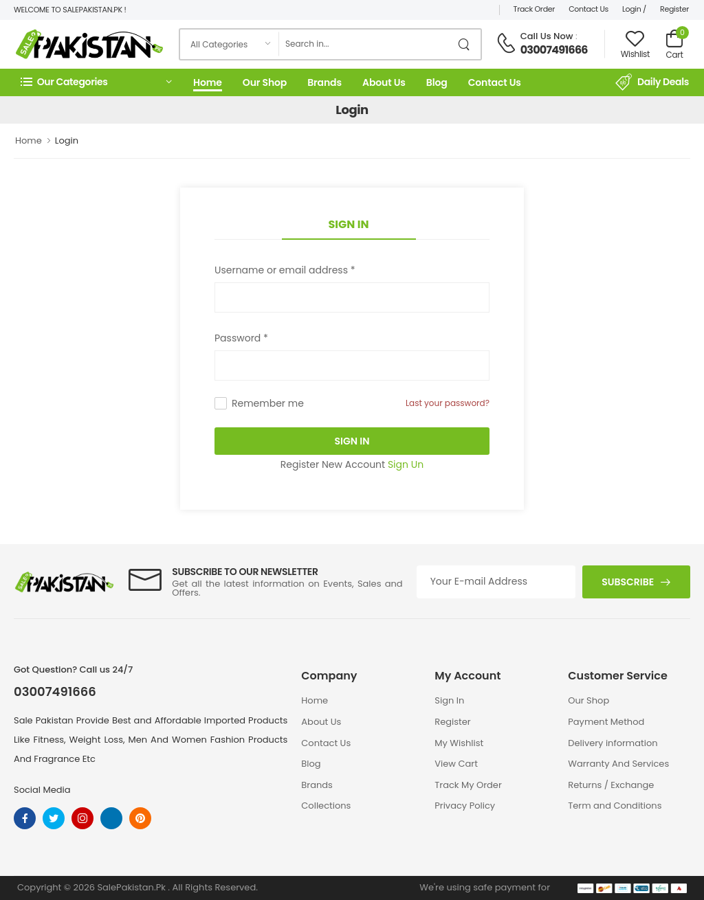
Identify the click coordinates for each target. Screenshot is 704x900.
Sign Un (406, 464)
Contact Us (588, 8)
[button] (96, 82)
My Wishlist (458, 743)
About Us (384, 82)
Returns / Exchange (611, 784)
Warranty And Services (618, 763)
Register (674, 8)
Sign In (349, 224)
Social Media (42, 789)
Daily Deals (652, 82)
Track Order (535, 8)
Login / (634, 8)
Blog (437, 82)
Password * (241, 338)
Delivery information (612, 743)
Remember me (268, 403)
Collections (326, 805)
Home (207, 82)
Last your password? (448, 403)
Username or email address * (284, 270)
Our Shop (265, 82)
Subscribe (628, 582)
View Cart (456, 763)
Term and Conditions (614, 805)
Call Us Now (546, 36)
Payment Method (606, 721)
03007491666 (554, 50)
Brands (324, 82)
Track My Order (467, 784)
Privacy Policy (464, 805)
